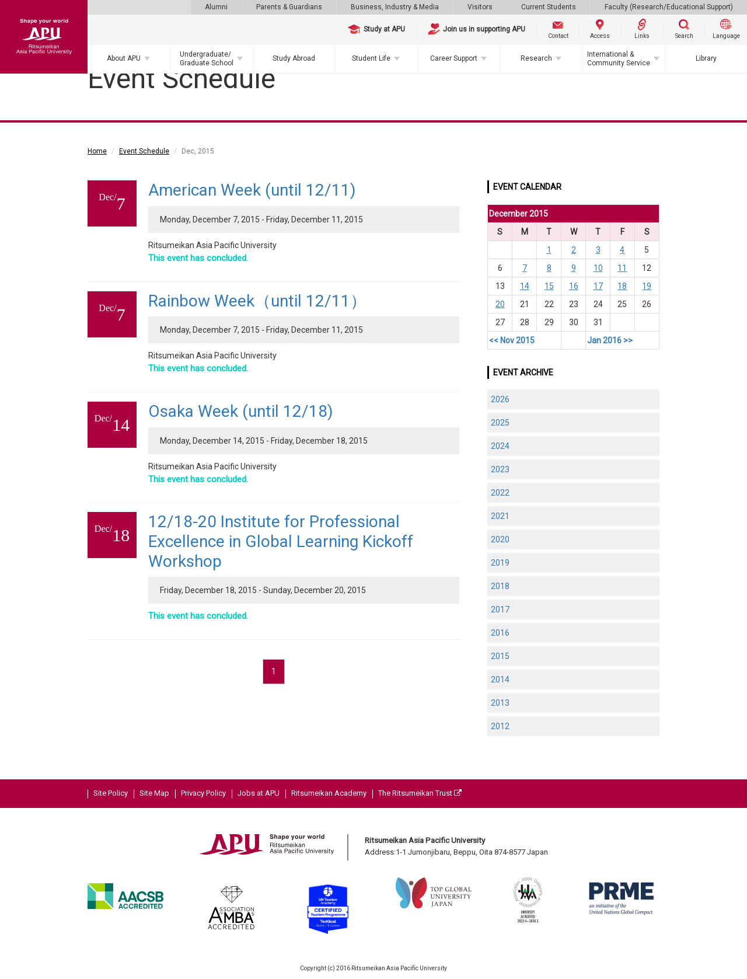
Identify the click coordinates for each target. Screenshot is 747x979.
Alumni (216, 7)
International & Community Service (618, 58)
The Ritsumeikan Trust (420, 793)
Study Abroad (294, 58)
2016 (500, 632)
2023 (500, 469)
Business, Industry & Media (395, 7)
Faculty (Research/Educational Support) (669, 7)
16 (573, 286)
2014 (500, 679)
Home (97, 151)
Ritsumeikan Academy (328, 793)
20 (500, 304)
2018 (500, 586)
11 (622, 268)
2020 (500, 539)
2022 (500, 492)
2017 (500, 609)
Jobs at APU (259, 793)
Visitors (480, 7)
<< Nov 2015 (512, 340)
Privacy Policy (203, 793)
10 (598, 268)
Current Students (548, 7)
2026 (500, 399)
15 (549, 286)
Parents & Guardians (289, 7)
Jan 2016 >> (610, 340)
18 (622, 286)
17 (598, 286)
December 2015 (518, 213)
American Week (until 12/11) (252, 190)
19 (646, 286)
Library (706, 58)
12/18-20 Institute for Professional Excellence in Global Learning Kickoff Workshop (280, 541)
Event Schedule (144, 151)
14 (524, 286)
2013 (500, 703)
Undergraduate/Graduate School (206, 58)
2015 (500, 656)
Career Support (453, 58)
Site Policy (110, 793)
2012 (500, 726)
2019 (500, 562)
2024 (500, 446)
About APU (124, 58)
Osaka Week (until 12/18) (240, 411)
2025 (500, 422)
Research (536, 58)
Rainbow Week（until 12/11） (257, 301)
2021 (500, 516)
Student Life (371, 58)
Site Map (154, 793)
